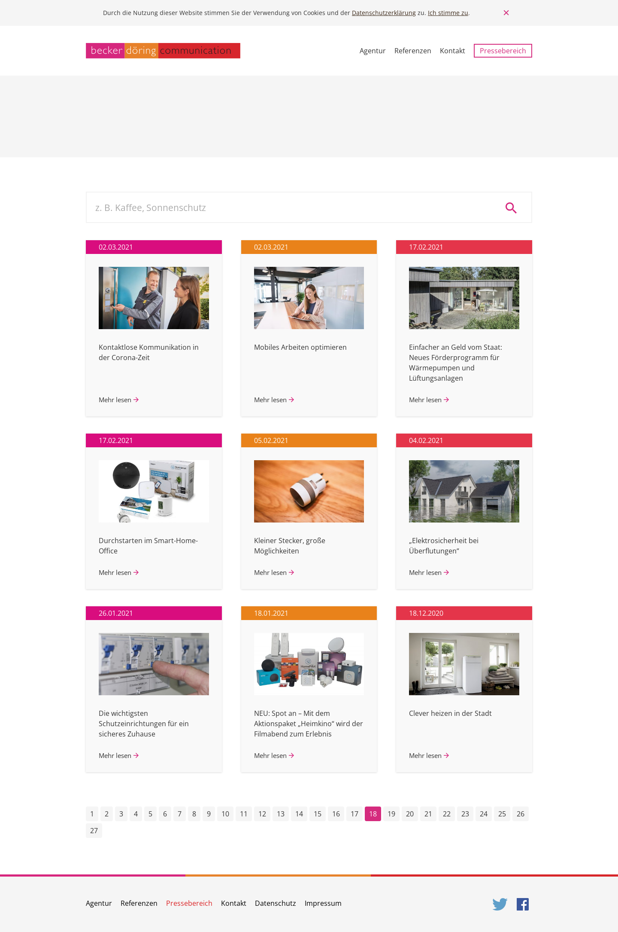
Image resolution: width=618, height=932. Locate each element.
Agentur (373, 50)
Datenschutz (275, 903)
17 (354, 814)
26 (520, 814)
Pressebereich (503, 50)
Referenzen (412, 50)
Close (506, 12)
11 (244, 814)
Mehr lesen (115, 399)
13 (281, 814)
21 (428, 814)
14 (299, 814)
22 (447, 814)
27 (94, 830)
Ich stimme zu (448, 13)
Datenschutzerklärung (384, 13)
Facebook (524, 904)
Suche (514, 207)
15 (317, 814)
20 (410, 814)
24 (484, 814)
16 (336, 814)
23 (465, 814)
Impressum (323, 903)
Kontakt (452, 50)
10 (225, 814)
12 (262, 814)
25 (502, 814)
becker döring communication (163, 50)
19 (391, 814)
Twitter (500, 904)
